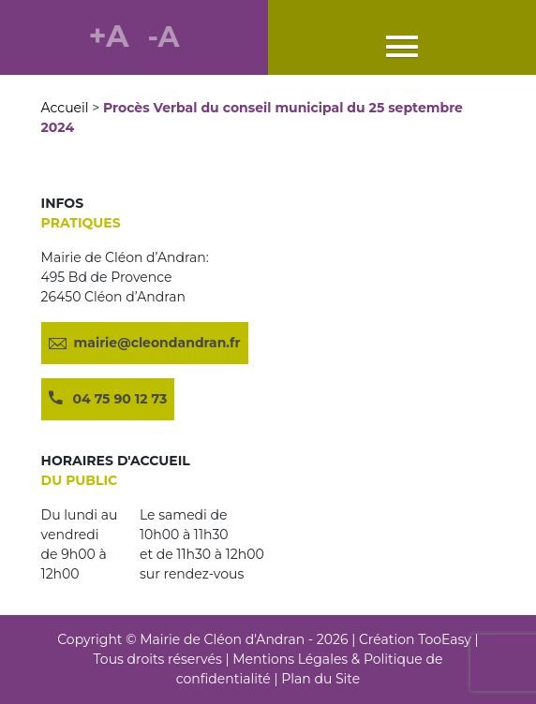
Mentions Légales (290, 659)
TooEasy (444, 639)
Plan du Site (320, 678)
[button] (402, 49)
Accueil (65, 107)
